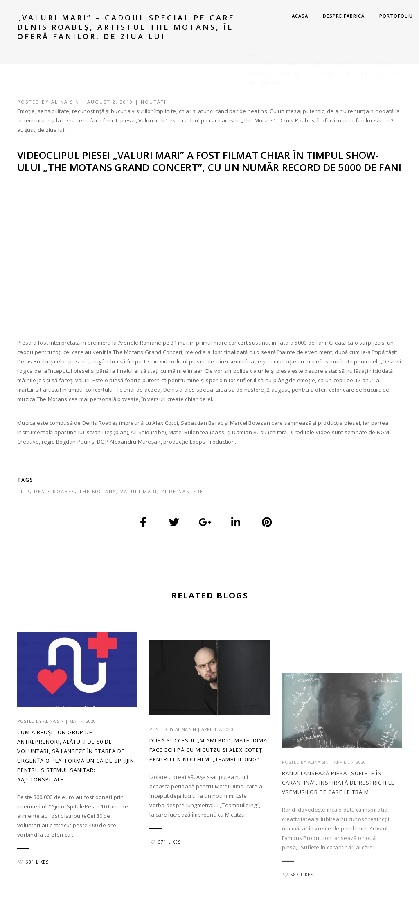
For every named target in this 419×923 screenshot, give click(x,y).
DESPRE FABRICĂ (344, 16)
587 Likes (298, 915)
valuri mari (138, 491)
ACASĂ (300, 16)
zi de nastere (182, 491)
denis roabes (54, 491)
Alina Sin (65, 102)
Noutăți (153, 102)
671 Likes (166, 869)
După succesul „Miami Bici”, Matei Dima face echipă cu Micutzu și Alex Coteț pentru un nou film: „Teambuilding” (208, 777)
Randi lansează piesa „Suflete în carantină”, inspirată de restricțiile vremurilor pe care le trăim (338, 823)
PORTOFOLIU (396, 16)
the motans (97, 491)
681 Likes (33, 862)
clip (23, 491)
